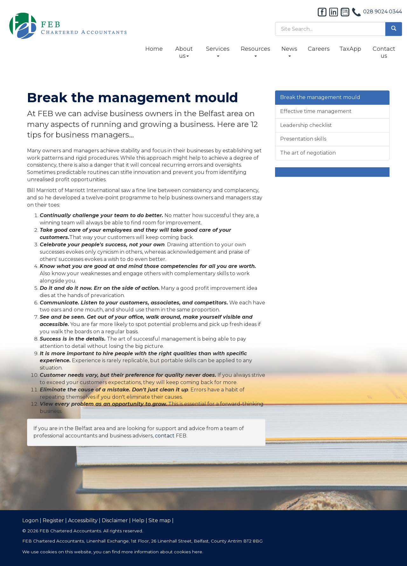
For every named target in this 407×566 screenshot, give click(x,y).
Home (154, 48)
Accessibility (83, 520)
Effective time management (316, 111)
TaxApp (350, 48)
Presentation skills (303, 139)
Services (218, 51)
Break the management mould (320, 97)
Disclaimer (115, 520)
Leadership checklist (306, 125)
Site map (159, 520)
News (289, 51)
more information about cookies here (161, 551)
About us (184, 52)
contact (165, 436)
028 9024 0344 (382, 12)
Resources (255, 51)
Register (53, 520)
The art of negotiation (308, 153)
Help (138, 520)
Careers (319, 48)
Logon (30, 520)
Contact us (384, 52)
